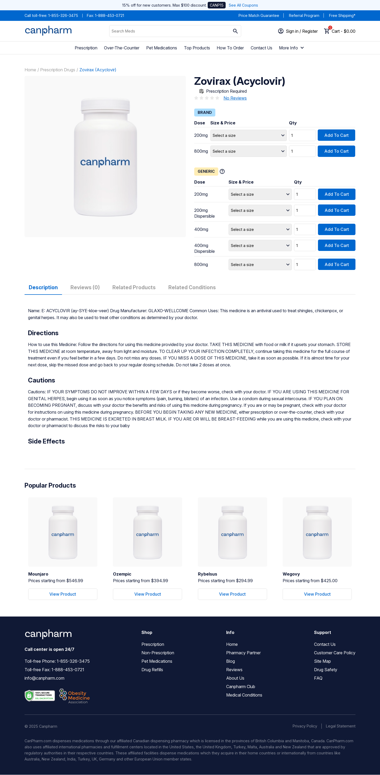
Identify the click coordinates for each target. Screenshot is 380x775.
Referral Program (304, 15)
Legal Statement (340, 726)
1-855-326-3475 (63, 15)
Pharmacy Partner (243, 653)
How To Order (230, 47)
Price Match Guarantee (259, 15)
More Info (292, 48)
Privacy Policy (305, 726)
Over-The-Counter (121, 47)
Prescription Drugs (57, 69)
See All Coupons (243, 5)
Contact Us (261, 47)
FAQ (318, 678)
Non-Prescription (157, 653)
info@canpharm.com (44, 678)
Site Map (322, 661)
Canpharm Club (240, 686)
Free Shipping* (342, 15)
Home (30, 69)
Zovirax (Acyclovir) (97, 69)
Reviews (234, 670)
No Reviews (235, 98)
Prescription (86, 47)
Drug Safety (325, 670)
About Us (235, 678)
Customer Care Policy (334, 653)
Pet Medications (161, 47)
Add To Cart (336, 135)
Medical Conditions (244, 695)
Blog (230, 661)
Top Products (197, 47)
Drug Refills (152, 670)
